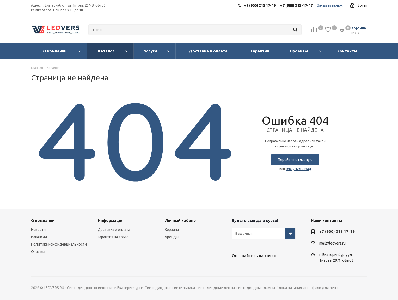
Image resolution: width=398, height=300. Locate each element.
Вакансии (39, 237)
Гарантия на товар (113, 237)
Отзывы (38, 251)
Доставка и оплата (114, 230)
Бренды (172, 237)
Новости (38, 230)
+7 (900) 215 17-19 (337, 231)
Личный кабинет (181, 220)
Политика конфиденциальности (59, 244)
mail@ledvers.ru (332, 243)
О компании (42, 220)
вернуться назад (298, 169)
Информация (111, 220)
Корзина (172, 230)
